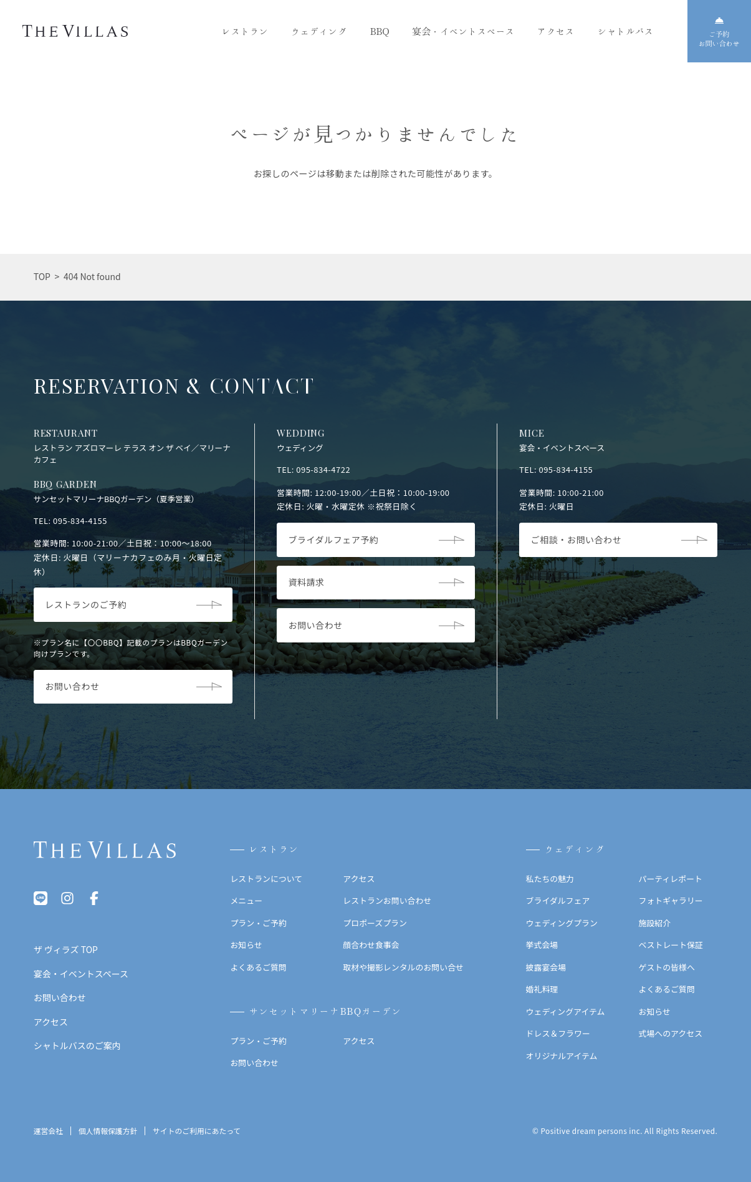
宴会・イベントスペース (463, 31)
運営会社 (48, 1131)
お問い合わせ (254, 1062)
